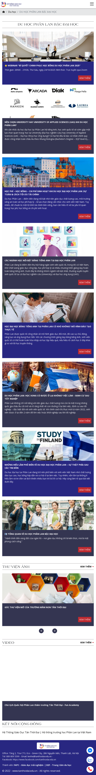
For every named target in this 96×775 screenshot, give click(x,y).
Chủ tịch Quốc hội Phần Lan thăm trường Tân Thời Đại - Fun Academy (42, 705)
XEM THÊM (84, 78)
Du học (12, 11)
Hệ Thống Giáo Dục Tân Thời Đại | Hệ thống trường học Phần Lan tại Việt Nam (46, 732)
